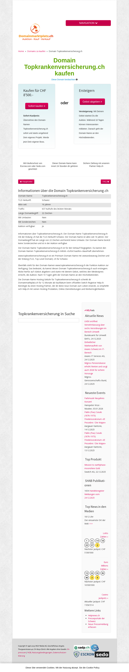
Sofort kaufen (36, 106)
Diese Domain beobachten (63, 79)
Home (21, 51)
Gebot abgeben (92, 101)
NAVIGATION (88, 23)
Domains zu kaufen (36, 51)
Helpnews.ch (94, 615)
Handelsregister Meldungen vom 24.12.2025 (94, 494)
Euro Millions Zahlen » (104, 565)
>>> (91, 523)
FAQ (106, 181)
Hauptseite (26, 181)
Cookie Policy (92, 667)
